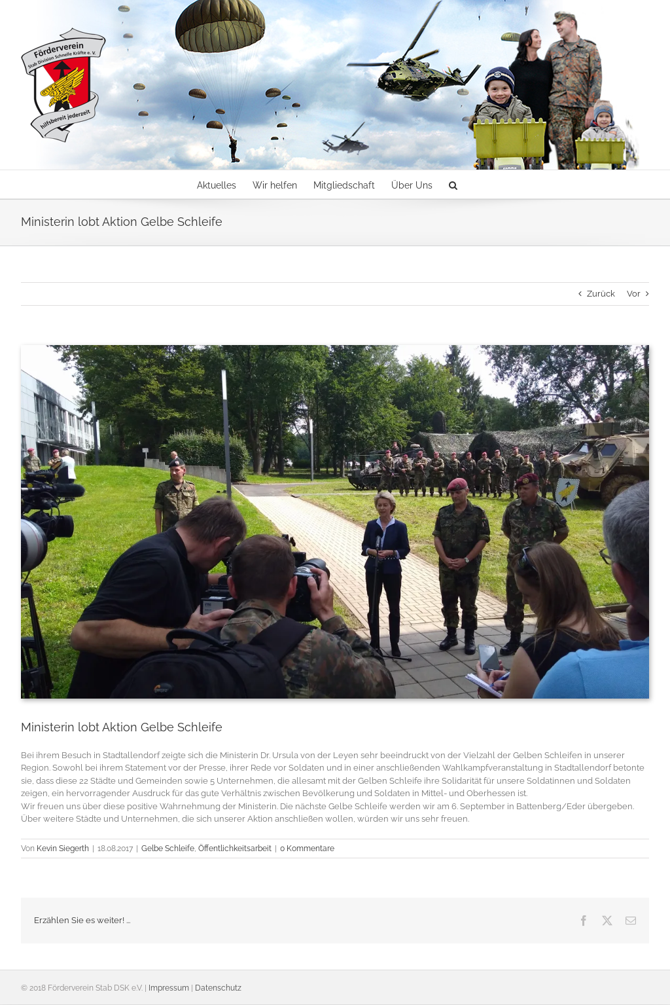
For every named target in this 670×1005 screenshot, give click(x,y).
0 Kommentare (307, 848)
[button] (453, 184)
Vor (634, 294)
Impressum (169, 988)
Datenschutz (218, 988)
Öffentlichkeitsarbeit (235, 848)
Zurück (601, 294)
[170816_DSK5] (335, 522)
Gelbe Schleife (167, 848)
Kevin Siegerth (63, 848)
